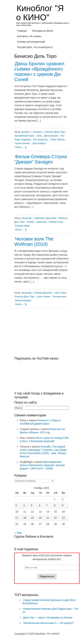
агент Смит (60, 293)
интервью (38, 132)
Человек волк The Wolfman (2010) (33, 241)
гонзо (39, 135)
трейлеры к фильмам (45, 218)
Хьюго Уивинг (43, 296)
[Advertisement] (41, 334)
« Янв (18, 532)
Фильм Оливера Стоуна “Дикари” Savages (40, 159)
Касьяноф (26, 218)
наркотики (41, 222)
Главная (22, 30)
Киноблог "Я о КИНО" (40, 12)
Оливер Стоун (56, 222)
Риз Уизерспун (40, 139)
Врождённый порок (24, 135)
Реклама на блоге (42, 30)
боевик (30, 222)
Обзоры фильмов (43, 293)
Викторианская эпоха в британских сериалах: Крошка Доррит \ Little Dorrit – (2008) (42, 465)
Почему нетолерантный (31, 41)
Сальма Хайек (22, 225)
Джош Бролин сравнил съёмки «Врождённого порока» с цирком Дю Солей (39, 71)
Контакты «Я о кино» (29, 36)
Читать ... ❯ (21, 147)
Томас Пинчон (57, 139)
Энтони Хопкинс (23, 300)
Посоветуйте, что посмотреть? (35, 47)
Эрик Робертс (39, 143)
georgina (25, 132)
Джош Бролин (51, 135)
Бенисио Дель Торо (55, 132)
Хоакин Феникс (22, 143)
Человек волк (59, 296)
